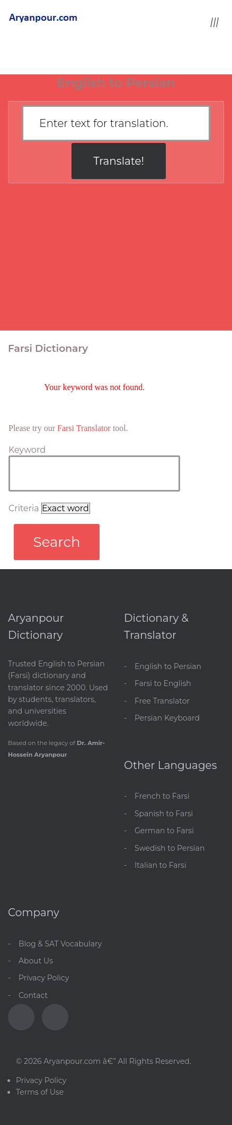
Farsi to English (163, 683)
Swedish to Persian (169, 848)
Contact (33, 995)
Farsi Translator (84, 428)
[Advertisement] (116, 262)
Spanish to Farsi (164, 813)
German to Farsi (164, 830)
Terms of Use (40, 1092)
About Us (36, 961)
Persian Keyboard (167, 718)
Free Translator (162, 701)
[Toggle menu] (214, 22)
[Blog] (55, 1017)
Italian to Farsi (160, 865)
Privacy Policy (44, 978)
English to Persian (168, 666)
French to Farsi (162, 796)
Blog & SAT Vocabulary (60, 944)
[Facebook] (21, 1017)
